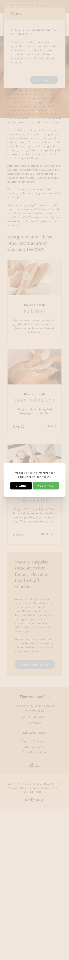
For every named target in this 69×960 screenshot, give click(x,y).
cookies (28, 473)
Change (21, 485)
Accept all (45, 485)
